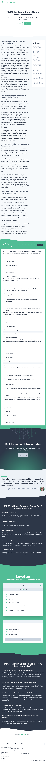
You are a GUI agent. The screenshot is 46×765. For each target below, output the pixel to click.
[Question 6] (34, 245)
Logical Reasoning (5, 756)
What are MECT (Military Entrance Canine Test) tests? (37, 48)
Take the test (23, 455)
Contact (22, 746)
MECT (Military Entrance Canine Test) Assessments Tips (38, 78)
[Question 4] (28, 245)
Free (23, 639)
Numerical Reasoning (6, 747)
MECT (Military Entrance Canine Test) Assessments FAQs (38, 84)
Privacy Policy (23, 750)
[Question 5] (31, 245)
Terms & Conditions (25, 753)
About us (22, 748)
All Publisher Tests (15, 750)
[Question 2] (22, 245)
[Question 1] (19, 245)
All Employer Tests (15, 748)
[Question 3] (25, 245)
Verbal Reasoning (5, 749)
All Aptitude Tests (15, 746)
